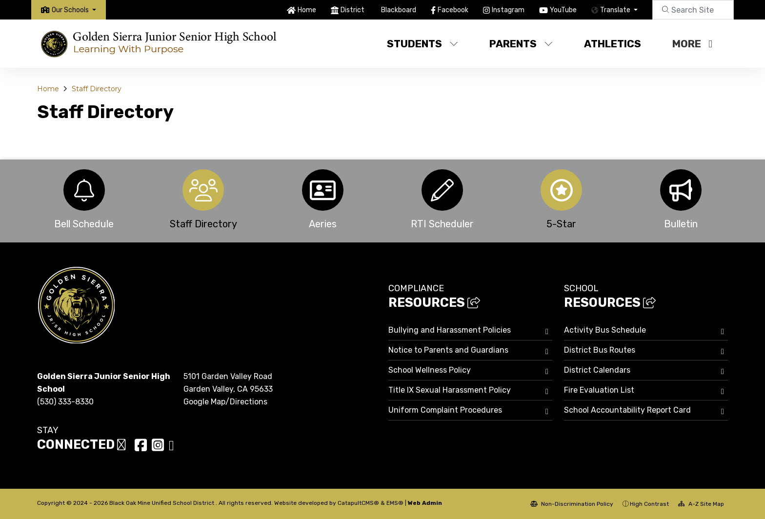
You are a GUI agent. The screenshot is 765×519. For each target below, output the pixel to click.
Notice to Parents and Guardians (448, 350)
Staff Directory (96, 88)
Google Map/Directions (225, 401)
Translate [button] (616, 10)
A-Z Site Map (701, 503)
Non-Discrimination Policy (571, 503)
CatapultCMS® (358, 502)
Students (422, 44)
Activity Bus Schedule (605, 330)
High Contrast (649, 503)
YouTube (563, 10)
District (352, 10)
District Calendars (597, 370)
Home (307, 10)
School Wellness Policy (429, 370)
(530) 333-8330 (65, 401)
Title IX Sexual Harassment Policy (449, 390)
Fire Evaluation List (599, 390)
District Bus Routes (599, 350)
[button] (74, 10)
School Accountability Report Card (627, 410)
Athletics (612, 44)
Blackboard (398, 10)
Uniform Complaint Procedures (445, 410)
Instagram (508, 10)
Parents (521, 44)
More (692, 44)
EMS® (394, 502)
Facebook (453, 10)
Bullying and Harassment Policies (449, 330)
